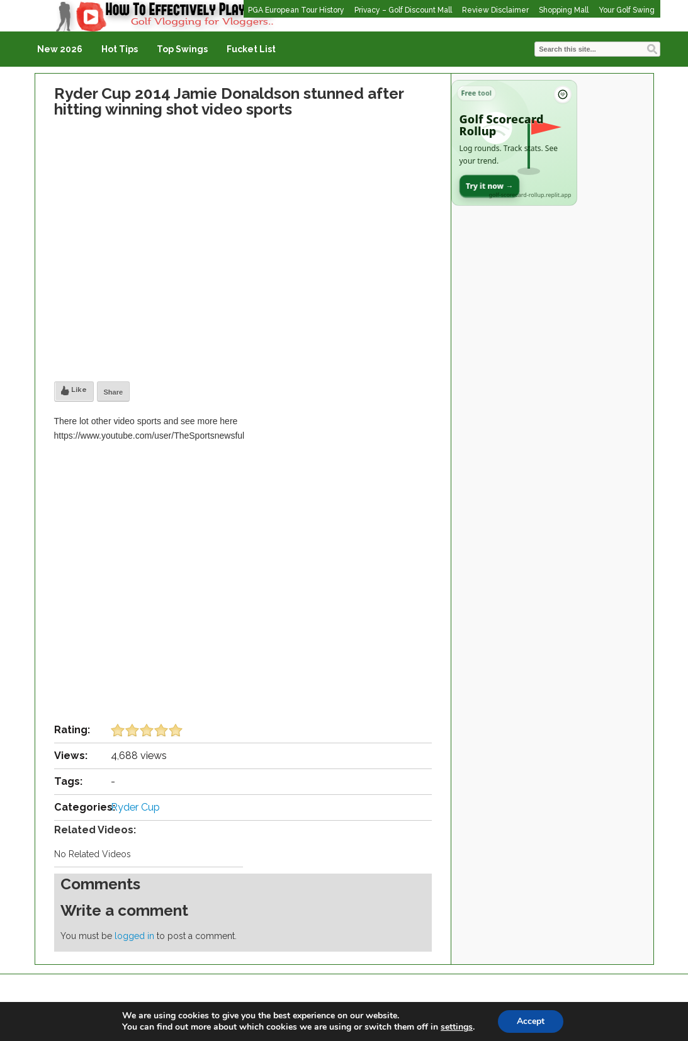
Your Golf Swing (627, 10)
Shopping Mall (564, 10)
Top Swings (182, 49)
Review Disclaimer (495, 10)
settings (457, 1027)
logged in (134, 936)
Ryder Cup (135, 807)
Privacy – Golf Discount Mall (403, 10)
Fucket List (251, 49)
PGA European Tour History (296, 10)
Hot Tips (119, 49)
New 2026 (59, 49)
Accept (530, 1021)
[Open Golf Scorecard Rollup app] (514, 143)
